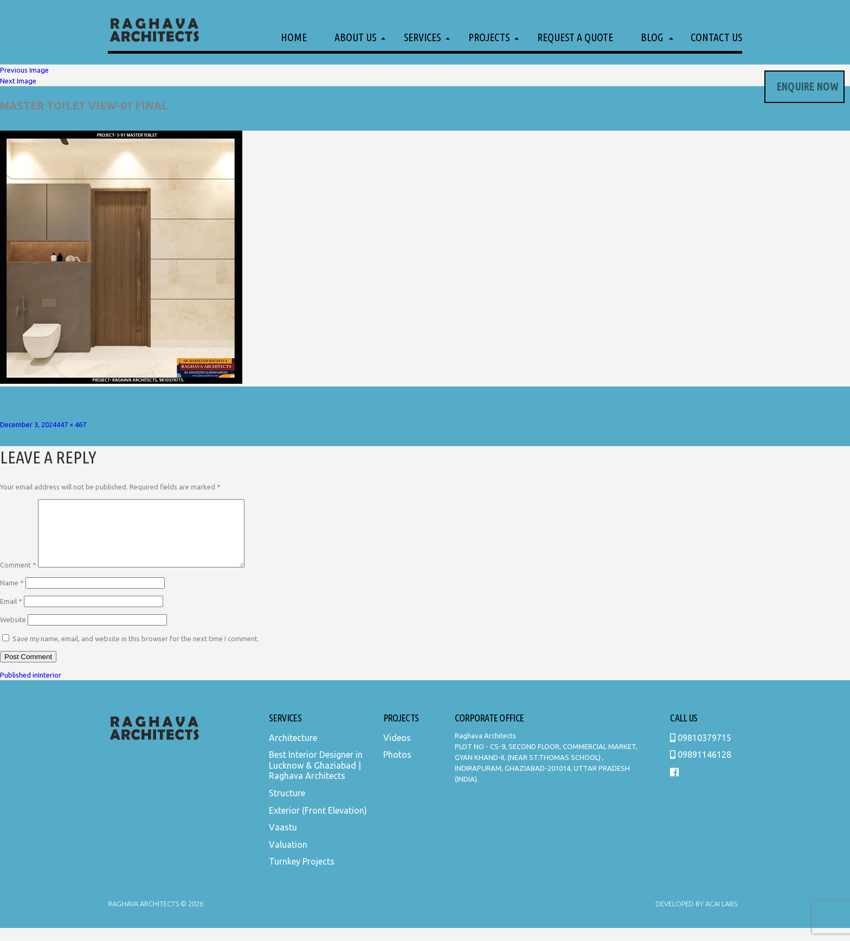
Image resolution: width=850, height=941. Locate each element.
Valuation (288, 857)
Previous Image (24, 70)
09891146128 (700, 767)
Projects (489, 37)
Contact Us (716, 37)
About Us (355, 37)
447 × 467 (71, 424)
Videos (397, 751)
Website (13, 632)
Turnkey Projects (301, 874)
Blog (652, 37)
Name (12, 596)
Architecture (293, 751)
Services (422, 37)
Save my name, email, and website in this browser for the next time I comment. (135, 651)
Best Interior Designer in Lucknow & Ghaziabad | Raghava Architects (316, 778)
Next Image (18, 81)
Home (294, 37)
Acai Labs (720, 916)
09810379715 (700, 751)
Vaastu (283, 840)
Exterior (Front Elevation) (318, 823)
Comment (18, 578)
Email (11, 614)
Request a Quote (575, 37)
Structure (287, 806)
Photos (397, 767)
